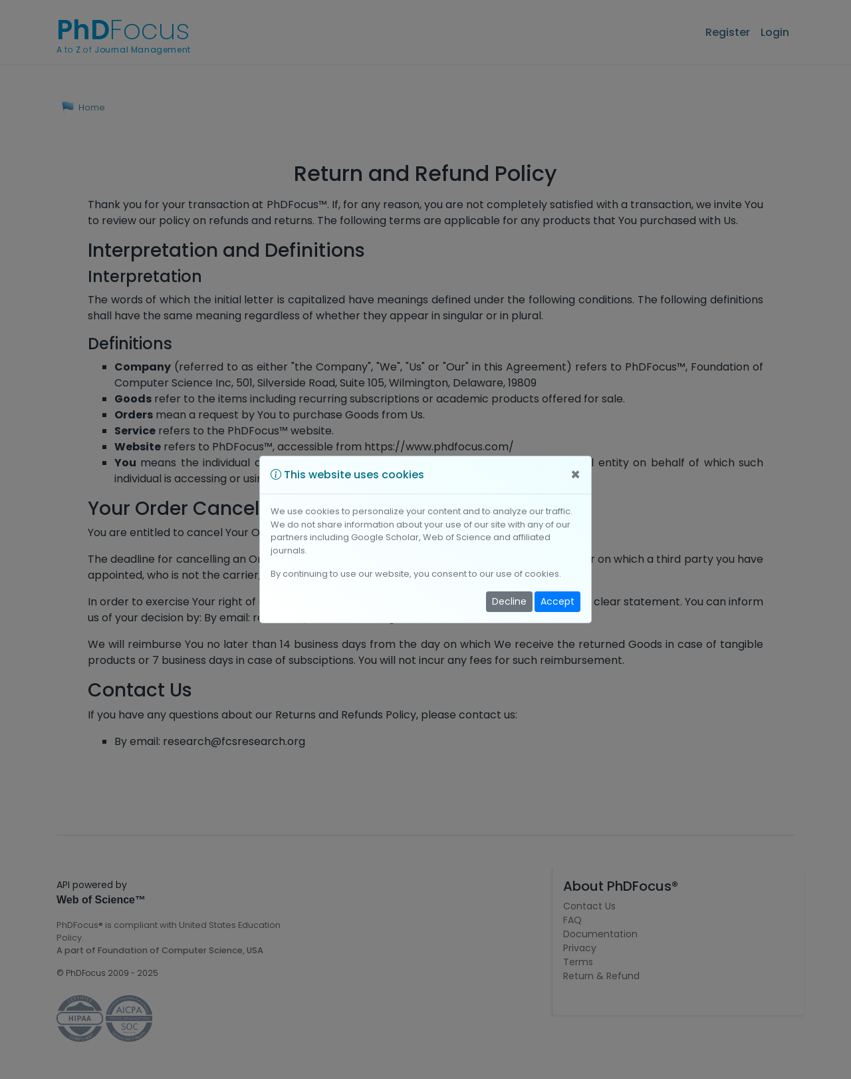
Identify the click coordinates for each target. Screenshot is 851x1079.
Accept (557, 601)
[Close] (575, 475)
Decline (509, 601)
